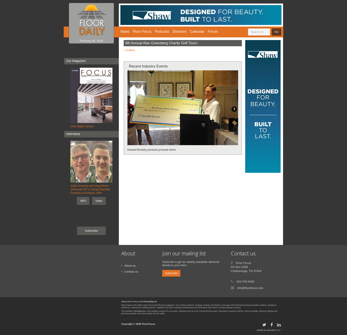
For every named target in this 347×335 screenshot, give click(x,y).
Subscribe (91, 230)
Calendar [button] (197, 31)
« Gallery (129, 50)
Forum (213, 31)
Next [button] (234, 109)
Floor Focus (126, 305)
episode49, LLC (274, 330)
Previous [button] (131, 109)
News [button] (125, 31)
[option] (182, 111)
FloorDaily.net (150, 301)
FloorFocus (148, 324)
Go (276, 31)
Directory (180, 31)
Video (99, 200)
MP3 (83, 200)
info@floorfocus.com (250, 288)
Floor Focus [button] (142, 31)
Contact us (131, 271)
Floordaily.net (139, 311)
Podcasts (162, 31)
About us (130, 265)
